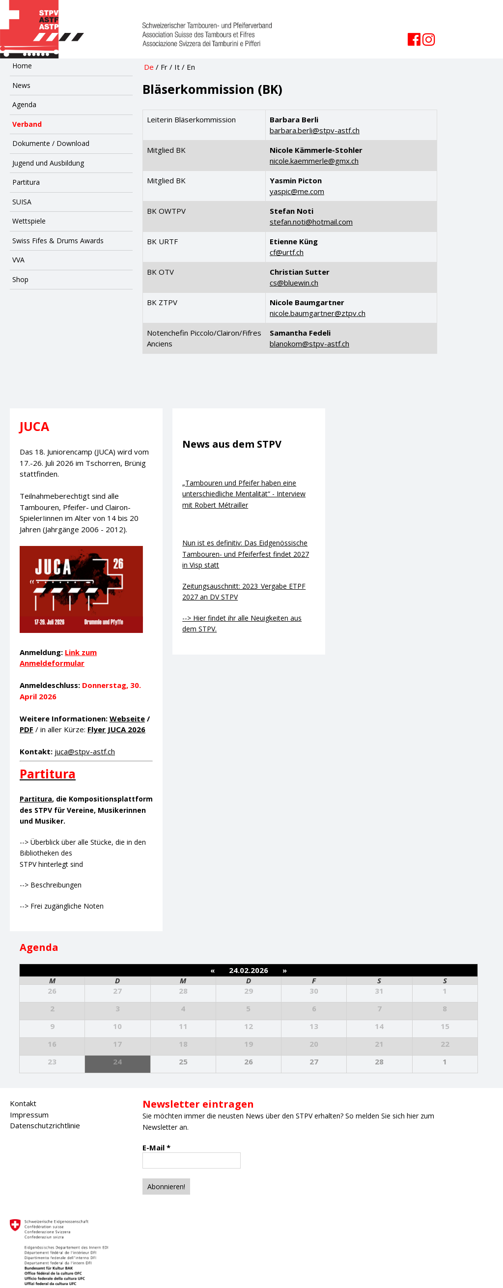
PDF (26, 729)
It (177, 67)
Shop (20, 279)
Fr (164, 67)
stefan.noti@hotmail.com (311, 222)
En (191, 67)
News (21, 85)
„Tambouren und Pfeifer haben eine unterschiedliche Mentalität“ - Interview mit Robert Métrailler (244, 494)
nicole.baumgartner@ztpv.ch (317, 313)
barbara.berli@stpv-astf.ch (315, 130)
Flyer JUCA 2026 (116, 729)
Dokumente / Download (50, 143)
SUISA (21, 201)
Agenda (24, 104)
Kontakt (23, 1103)
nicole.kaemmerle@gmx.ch (314, 161)
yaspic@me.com (297, 191)
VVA (18, 259)
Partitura (26, 182)
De (149, 67)
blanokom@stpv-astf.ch (309, 343)
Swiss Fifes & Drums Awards (58, 240)
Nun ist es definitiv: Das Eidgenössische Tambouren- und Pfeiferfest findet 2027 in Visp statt (245, 554)
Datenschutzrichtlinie (45, 1125)
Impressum (29, 1114)
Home (22, 65)
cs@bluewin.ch (294, 282)
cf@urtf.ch (287, 252)
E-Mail (156, 1147)
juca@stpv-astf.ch (85, 751)
